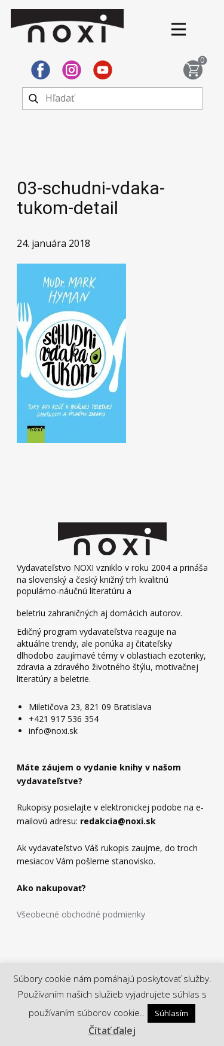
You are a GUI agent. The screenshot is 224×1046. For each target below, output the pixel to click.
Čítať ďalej (112, 1030)
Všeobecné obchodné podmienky (81, 914)
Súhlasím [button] (171, 1013)
